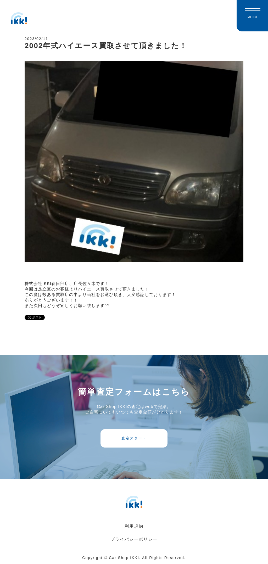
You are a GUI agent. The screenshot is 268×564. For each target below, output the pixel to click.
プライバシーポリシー (134, 539)
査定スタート (134, 438)
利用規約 (134, 526)
